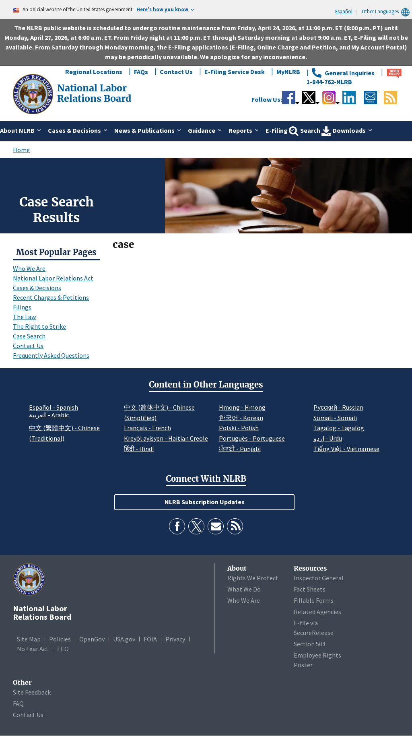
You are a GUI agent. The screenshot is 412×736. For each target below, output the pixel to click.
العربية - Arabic (49, 415)
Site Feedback (32, 692)
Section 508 (309, 644)
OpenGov (92, 639)
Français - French (147, 428)
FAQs (141, 71)
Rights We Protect (252, 578)
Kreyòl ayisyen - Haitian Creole (166, 438)
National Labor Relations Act (53, 278)
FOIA (150, 639)
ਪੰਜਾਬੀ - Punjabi (240, 449)
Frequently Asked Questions (51, 355)
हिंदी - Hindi (139, 449)
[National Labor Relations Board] (34, 93)
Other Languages (387, 11)
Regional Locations (93, 71)
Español (343, 11)
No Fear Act (33, 649)
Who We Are (29, 268)
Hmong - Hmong (242, 407)
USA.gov (124, 639)
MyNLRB (288, 71)
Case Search (29, 336)
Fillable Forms (314, 600)
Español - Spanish (53, 407)
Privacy (175, 639)
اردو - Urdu (327, 438)
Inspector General (319, 578)
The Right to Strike (39, 326)
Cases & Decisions (37, 288)
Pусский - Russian (338, 407)
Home (21, 150)
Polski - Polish (239, 428)
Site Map (29, 639)
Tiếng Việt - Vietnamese (346, 449)
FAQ (18, 703)
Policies (60, 639)
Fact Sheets (309, 589)
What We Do (244, 589)
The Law (24, 317)
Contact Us (176, 71)
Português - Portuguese (252, 438)
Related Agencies (317, 612)
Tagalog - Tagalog (338, 428)
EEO (63, 649)
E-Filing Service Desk (234, 71)
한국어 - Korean (241, 418)
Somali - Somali (335, 418)
